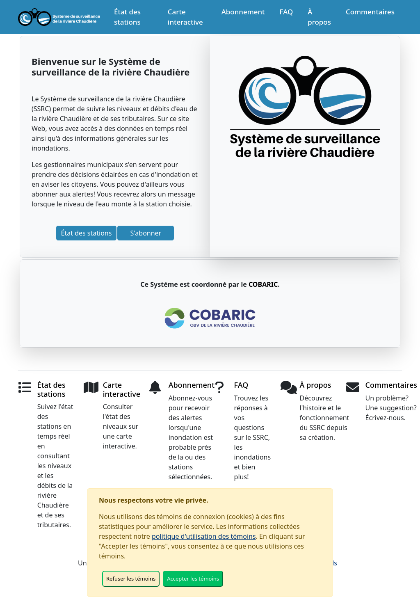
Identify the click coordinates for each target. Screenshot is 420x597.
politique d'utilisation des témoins (204, 536)
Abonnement (243, 11)
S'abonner (146, 233)
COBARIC (263, 284)
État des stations (127, 17)
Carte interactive (185, 17)
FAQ (286, 11)
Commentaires (370, 11)
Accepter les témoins (193, 578)
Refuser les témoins (130, 578)
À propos (319, 17)
